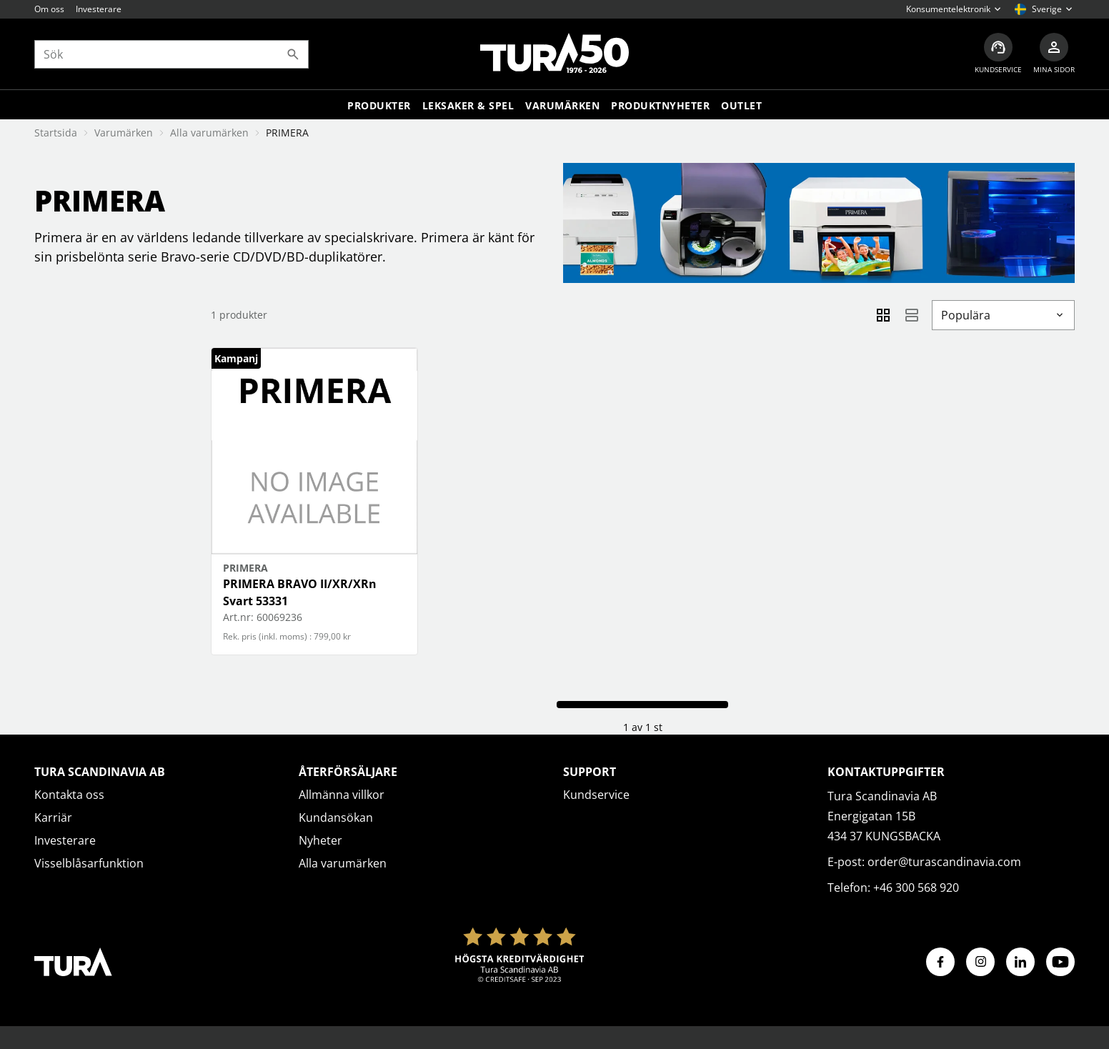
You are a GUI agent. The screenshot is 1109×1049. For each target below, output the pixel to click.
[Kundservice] (998, 54)
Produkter (379, 105)
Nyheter (320, 840)
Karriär (53, 817)
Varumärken (562, 105)
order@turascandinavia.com (944, 862)
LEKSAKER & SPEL (468, 105)
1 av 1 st (642, 727)
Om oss (49, 9)
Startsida (55, 132)
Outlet (741, 105)
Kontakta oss (69, 794)
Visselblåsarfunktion (89, 863)
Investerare (98, 9)
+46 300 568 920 (916, 887)
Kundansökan (336, 817)
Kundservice (596, 794)
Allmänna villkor (341, 794)
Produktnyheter (660, 105)
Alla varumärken (209, 132)
